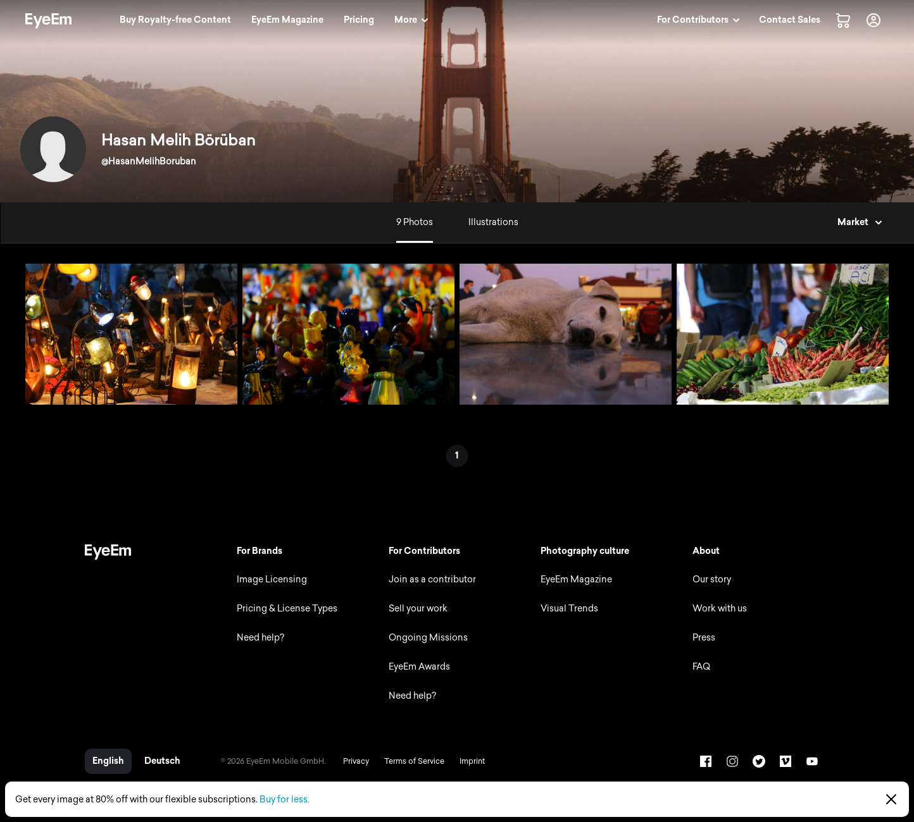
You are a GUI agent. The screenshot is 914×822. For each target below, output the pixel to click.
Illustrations (493, 222)
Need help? (260, 637)
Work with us (719, 608)
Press (703, 637)
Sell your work (418, 608)
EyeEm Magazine (576, 579)
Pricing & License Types (287, 608)
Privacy (356, 761)
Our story (711, 579)
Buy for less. (285, 799)
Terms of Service (414, 761)
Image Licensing (272, 579)
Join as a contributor (432, 579)
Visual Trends (569, 608)
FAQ (701, 666)
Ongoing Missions (428, 637)
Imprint (472, 761)
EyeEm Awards (419, 666)
